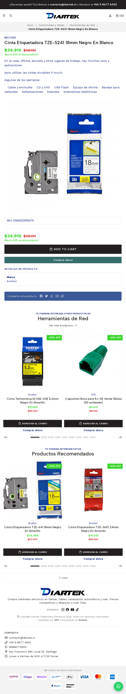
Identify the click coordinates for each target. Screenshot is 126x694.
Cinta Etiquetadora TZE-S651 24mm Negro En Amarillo (93, 529)
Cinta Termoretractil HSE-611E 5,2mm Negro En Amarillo (33, 400)
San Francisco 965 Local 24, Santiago (30, 651)
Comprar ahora (63, 260)
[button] (62, 296)
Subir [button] (63, 578)
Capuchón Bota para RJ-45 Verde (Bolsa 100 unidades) (93, 400)
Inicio (30, 25)
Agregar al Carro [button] (32, 423)
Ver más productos (63, 325)
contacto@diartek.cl (19, 637)
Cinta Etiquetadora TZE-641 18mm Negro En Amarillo (32, 529)
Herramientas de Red (82, 25)
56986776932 (15, 646)
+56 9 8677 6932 (17, 642)
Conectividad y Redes (51, 25)
